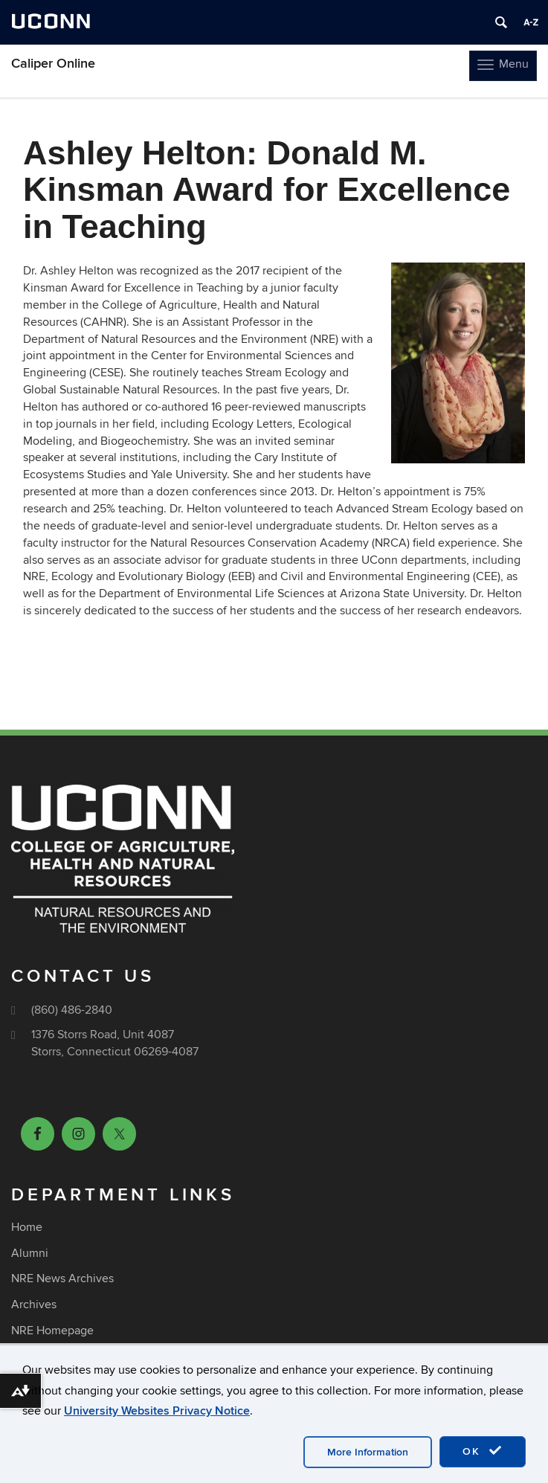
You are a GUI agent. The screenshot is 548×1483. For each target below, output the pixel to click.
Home (26, 1227)
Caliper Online (53, 63)
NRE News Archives (62, 1278)
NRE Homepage (52, 1330)
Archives (34, 1304)
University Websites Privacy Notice (157, 1410)
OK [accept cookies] (482, 1451)
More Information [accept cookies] (367, 1452)
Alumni (29, 1253)
